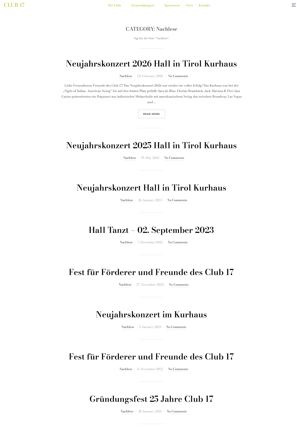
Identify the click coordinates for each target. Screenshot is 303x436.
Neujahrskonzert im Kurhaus (151, 314)
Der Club (116, 5)
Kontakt (204, 5)
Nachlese (125, 76)
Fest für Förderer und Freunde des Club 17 (151, 272)
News (189, 5)
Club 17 (14, 5)
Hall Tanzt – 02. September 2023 (151, 230)
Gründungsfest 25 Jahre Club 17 (151, 399)
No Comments (178, 76)
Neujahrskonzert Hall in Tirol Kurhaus (151, 187)
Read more (154, 113)
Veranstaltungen (145, 5)
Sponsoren (172, 5)
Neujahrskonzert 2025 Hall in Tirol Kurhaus (151, 145)
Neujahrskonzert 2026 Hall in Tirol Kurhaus (151, 63)
